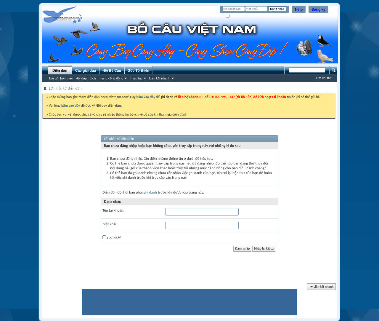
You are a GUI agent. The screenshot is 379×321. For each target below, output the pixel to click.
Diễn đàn (59, 70)
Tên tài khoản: (113, 210)
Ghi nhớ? (234, 16)
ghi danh (150, 192)
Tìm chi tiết (323, 78)
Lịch (93, 78)
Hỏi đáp (81, 78)
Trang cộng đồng (111, 78)
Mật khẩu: (110, 224)
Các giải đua (85, 70)
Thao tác (136, 78)
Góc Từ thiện (138, 70)
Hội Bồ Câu (111, 70)
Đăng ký (318, 9)
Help (299, 9)
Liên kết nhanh (159, 78)
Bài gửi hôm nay (61, 78)
